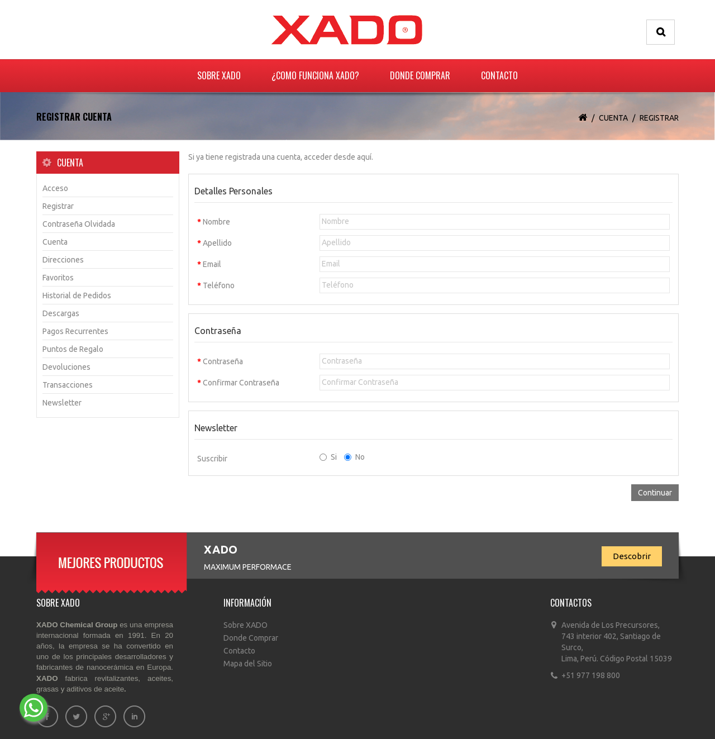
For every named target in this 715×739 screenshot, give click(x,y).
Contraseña (223, 361)
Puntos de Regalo (72, 349)
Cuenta (613, 117)
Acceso (55, 188)
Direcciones (63, 259)
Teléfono (219, 285)
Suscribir (212, 458)
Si (328, 456)
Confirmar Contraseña (241, 382)
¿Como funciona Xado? (315, 75)
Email (212, 264)
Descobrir (632, 556)
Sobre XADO (219, 75)
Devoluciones (66, 367)
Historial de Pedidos (76, 295)
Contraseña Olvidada (78, 224)
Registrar (659, 117)
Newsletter (62, 402)
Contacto (499, 75)
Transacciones (67, 384)
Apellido (217, 243)
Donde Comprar (420, 75)
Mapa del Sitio (247, 663)
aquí (364, 156)
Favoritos (58, 277)
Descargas (60, 313)
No (354, 456)
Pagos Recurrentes (75, 331)
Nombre (216, 221)
